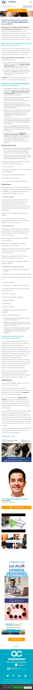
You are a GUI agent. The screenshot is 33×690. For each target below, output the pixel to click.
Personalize (27, 687)
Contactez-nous (16, 507)
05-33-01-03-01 (28, 7)
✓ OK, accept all (17, 687)
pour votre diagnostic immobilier (17, 10)
